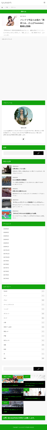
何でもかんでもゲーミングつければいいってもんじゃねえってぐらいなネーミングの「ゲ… (29, 205)
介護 (24, 322)
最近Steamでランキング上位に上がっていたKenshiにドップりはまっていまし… (28, 194)
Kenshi (24, 291)
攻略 (24, 345)
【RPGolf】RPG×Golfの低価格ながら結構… (25, 213)
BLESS (5, 402)
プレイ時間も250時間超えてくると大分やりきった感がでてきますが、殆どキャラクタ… (28, 183)
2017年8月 (6, 264)
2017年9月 (6, 260)
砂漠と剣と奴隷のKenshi (19, 191)
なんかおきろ (22, 427)
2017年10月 (6, 257)
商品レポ (24, 331)
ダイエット (24, 313)
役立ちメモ (24, 340)
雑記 (24, 358)
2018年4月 (6, 236)
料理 (24, 349)
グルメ (24, 300)
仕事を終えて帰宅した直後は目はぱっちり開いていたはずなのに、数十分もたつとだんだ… (29, 172)
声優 (24, 336)
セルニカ (23, 127)
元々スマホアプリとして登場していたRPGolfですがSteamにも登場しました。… (29, 216)
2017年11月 (6, 253)
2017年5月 (6, 275)
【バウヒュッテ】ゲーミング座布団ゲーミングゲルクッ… (28, 202)
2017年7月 (6, 268)
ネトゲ (24, 318)
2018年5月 (6, 232)
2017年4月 (6, 278)
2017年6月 (6, 271)
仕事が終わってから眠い (19, 168)
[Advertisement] (9, 70)
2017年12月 (6, 250)
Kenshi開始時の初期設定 (19, 180)
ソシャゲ (24, 309)
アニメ (24, 296)
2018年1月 (6, 246)
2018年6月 (6, 229)
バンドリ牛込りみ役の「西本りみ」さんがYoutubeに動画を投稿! (32, 23)
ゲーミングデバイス (24, 304)
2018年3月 (6, 239)
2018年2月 (6, 243)
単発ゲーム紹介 (24, 327)
